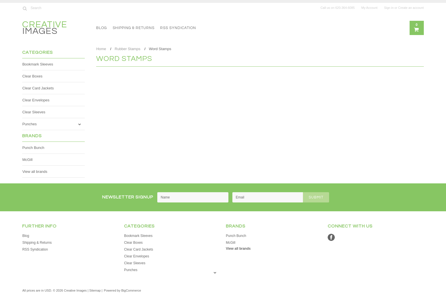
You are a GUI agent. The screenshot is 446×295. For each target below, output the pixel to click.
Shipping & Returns (133, 28)
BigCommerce (131, 290)
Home (101, 49)
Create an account (411, 7)
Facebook (331, 237)
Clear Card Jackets (38, 88)
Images (44, 28)
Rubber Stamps (127, 49)
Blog (101, 28)
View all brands (34, 171)
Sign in (389, 7)
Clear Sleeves (33, 112)
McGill (27, 159)
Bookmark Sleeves (37, 64)
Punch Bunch (33, 148)
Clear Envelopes (35, 100)
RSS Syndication (178, 28)
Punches (29, 124)
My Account (369, 7)
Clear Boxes (32, 76)
